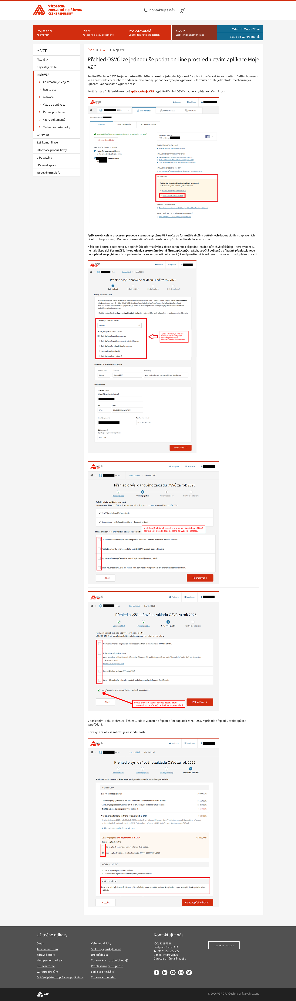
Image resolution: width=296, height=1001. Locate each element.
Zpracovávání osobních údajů (110, 960)
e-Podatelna (44, 157)
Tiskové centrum (47, 949)
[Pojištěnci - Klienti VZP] (56, 32)
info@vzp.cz (170, 955)
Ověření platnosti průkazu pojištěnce (60, 977)
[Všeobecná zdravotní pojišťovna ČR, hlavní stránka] (57, 10)
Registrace (47, 89)
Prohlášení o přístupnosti (107, 966)
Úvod (91, 50)
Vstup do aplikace (52, 104)
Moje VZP (43, 74)
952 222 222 (172, 951)
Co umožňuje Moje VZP (55, 82)
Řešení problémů (52, 112)
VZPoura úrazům (47, 971)
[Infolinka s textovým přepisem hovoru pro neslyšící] (183, 10)
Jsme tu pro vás (224, 945)
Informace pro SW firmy (52, 150)
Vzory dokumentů (52, 119)
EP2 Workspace (46, 165)
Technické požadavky (54, 127)
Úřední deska (99, 955)
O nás (40, 943)
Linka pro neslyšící (102, 971)
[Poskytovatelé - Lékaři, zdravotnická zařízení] (148, 32)
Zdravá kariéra (46, 955)
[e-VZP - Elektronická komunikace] (194, 32)
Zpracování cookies (103, 977)
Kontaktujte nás (162, 10)
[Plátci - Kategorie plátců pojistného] (102, 32)
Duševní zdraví (46, 966)
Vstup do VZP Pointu (244, 36)
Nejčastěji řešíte (47, 67)
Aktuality (42, 59)
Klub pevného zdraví (49, 960)
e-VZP (42, 51)
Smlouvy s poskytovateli (106, 949)
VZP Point (43, 135)
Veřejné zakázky (101, 943)
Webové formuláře (48, 172)
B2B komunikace (47, 142)
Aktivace (46, 97)
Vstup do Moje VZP (245, 29)
